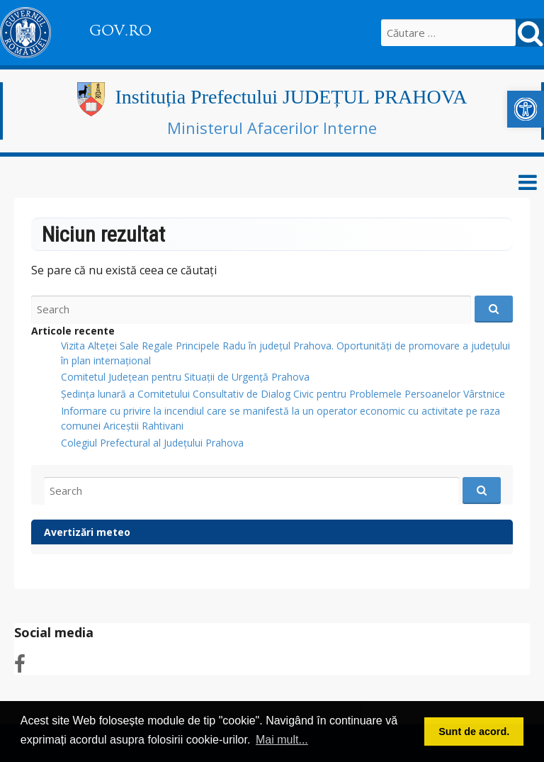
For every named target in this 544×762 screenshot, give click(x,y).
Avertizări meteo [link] (87, 532)
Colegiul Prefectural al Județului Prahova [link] (152, 442)
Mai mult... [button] (282, 740)
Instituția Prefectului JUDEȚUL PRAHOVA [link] (291, 97)
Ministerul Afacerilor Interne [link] (272, 127)
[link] (525, 109)
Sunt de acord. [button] (473, 731)
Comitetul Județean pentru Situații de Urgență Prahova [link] (185, 376)
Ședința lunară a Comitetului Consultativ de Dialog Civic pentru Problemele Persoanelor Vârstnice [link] (283, 393)
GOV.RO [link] (120, 30)
